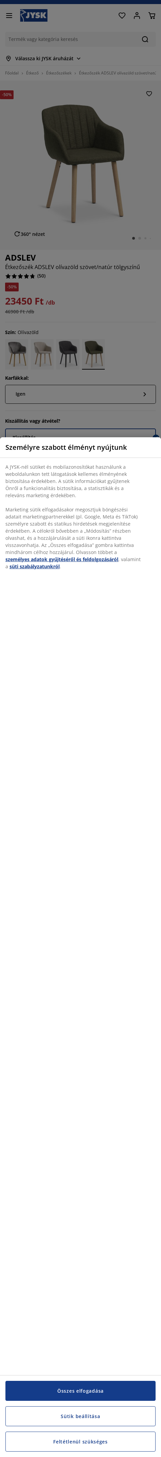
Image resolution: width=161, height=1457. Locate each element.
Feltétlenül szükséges (80, 1441)
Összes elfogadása (80, 1391)
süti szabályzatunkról (34, 566)
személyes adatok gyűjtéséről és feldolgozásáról (61, 559)
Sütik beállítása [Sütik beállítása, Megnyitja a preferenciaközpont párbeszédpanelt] (80, 1416)
